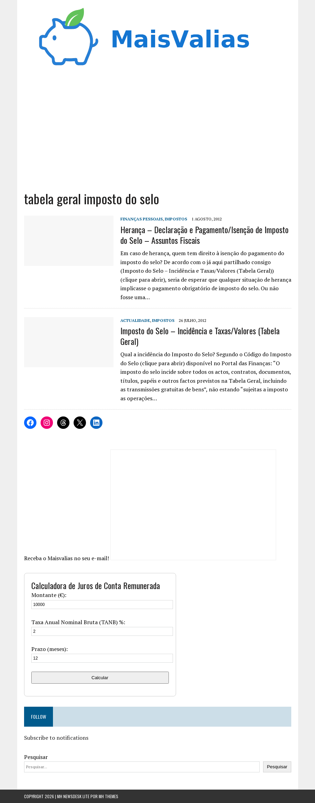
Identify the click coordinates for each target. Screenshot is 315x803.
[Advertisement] (157, 132)
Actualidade (135, 320)
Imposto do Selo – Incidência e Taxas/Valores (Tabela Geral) (200, 335)
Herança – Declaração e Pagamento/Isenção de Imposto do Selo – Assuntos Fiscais (204, 234)
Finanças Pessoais (141, 218)
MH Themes (108, 796)
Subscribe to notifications (56, 737)
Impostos (176, 218)
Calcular (99, 677)
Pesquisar (36, 757)
